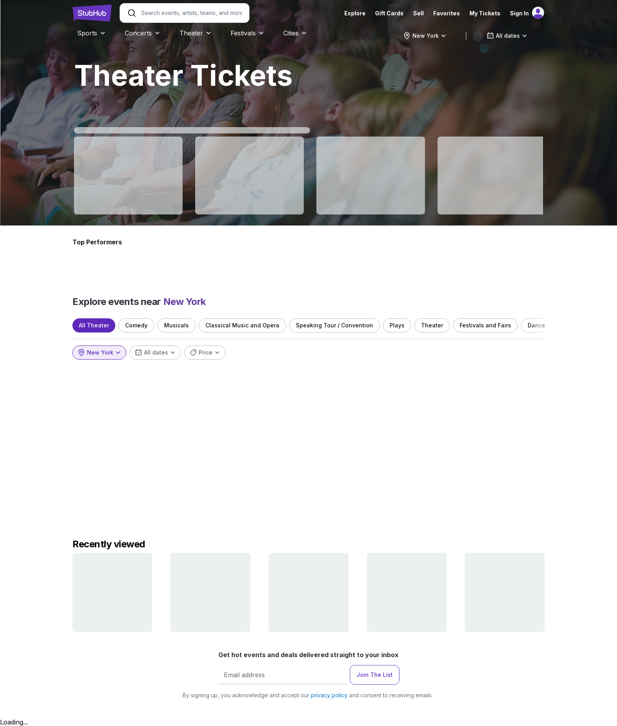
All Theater (94, 325)
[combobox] (424, 36)
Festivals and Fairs (485, 325)
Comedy (136, 325)
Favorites (446, 13)
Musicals (176, 325)
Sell (418, 13)
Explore (355, 13)
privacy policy (329, 695)
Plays (397, 325)
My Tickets (485, 13)
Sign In (519, 13)
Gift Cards (389, 13)
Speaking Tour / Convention (334, 325)
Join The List (375, 674)
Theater (432, 325)
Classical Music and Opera (242, 325)
